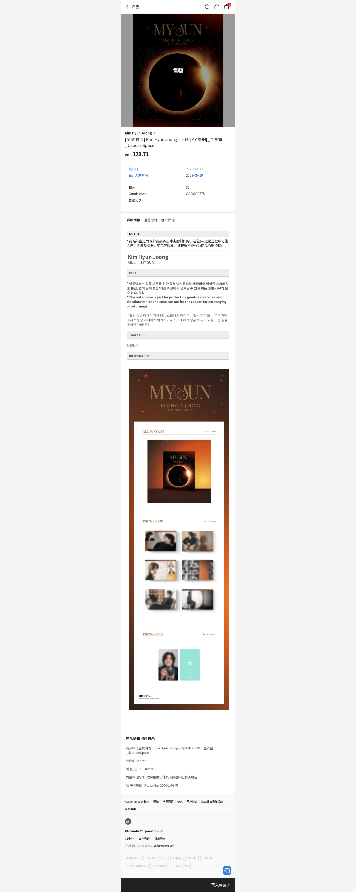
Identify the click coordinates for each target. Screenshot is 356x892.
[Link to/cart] (226, 6)
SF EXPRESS (180, 866)
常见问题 (168, 801)
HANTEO (133, 858)
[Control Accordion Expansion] (178, 831)
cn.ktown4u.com (164, 845)
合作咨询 (144, 838)
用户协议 (192, 801)
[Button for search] (207, 6)
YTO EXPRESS (136, 866)
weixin (192, 858)
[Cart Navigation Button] (226, 6)
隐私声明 (130, 809)
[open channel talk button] (227, 870)
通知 (156, 801)
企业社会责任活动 (212, 801)
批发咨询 (160, 838)
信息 (180, 801)
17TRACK (159, 866)
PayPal (207, 858)
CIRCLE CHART (155, 858)
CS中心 (129, 838)
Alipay (176, 858)
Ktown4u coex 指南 (137, 801)
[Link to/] (216, 6)
